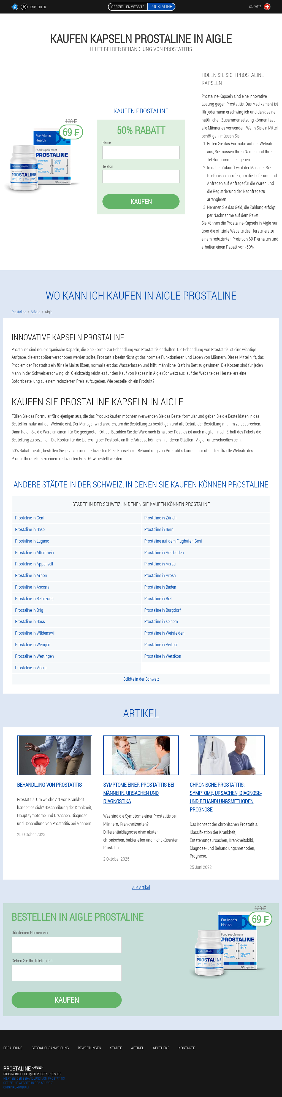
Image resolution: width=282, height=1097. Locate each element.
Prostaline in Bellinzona (34, 598)
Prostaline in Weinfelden (164, 633)
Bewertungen (89, 1047)
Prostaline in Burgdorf (162, 610)
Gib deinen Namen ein (30, 932)
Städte (116, 1047)
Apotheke (161, 1047)
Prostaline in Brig (29, 610)
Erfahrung (13, 1047)
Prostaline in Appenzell (34, 564)
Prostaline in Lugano (32, 541)
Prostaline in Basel (30, 529)
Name (106, 142)
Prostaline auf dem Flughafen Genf (173, 541)
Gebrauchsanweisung (50, 1047)
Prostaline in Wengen (32, 644)
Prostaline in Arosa (160, 575)
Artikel (137, 1047)
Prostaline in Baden (160, 587)
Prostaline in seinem (161, 621)
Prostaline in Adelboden (164, 552)
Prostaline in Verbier (161, 644)
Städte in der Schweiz (141, 679)
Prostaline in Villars (31, 667)
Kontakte (186, 1047)
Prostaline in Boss (30, 621)
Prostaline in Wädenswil (35, 633)
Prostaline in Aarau (160, 564)
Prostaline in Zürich (160, 518)
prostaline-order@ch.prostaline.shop (32, 1074)
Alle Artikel (141, 887)
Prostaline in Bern (158, 529)
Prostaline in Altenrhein (34, 552)
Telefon (107, 166)
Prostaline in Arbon (31, 575)
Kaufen (141, 201)
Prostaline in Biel (158, 598)
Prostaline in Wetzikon (162, 656)
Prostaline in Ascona (32, 587)
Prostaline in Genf (30, 518)
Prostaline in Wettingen (34, 656)
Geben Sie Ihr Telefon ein (32, 960)
